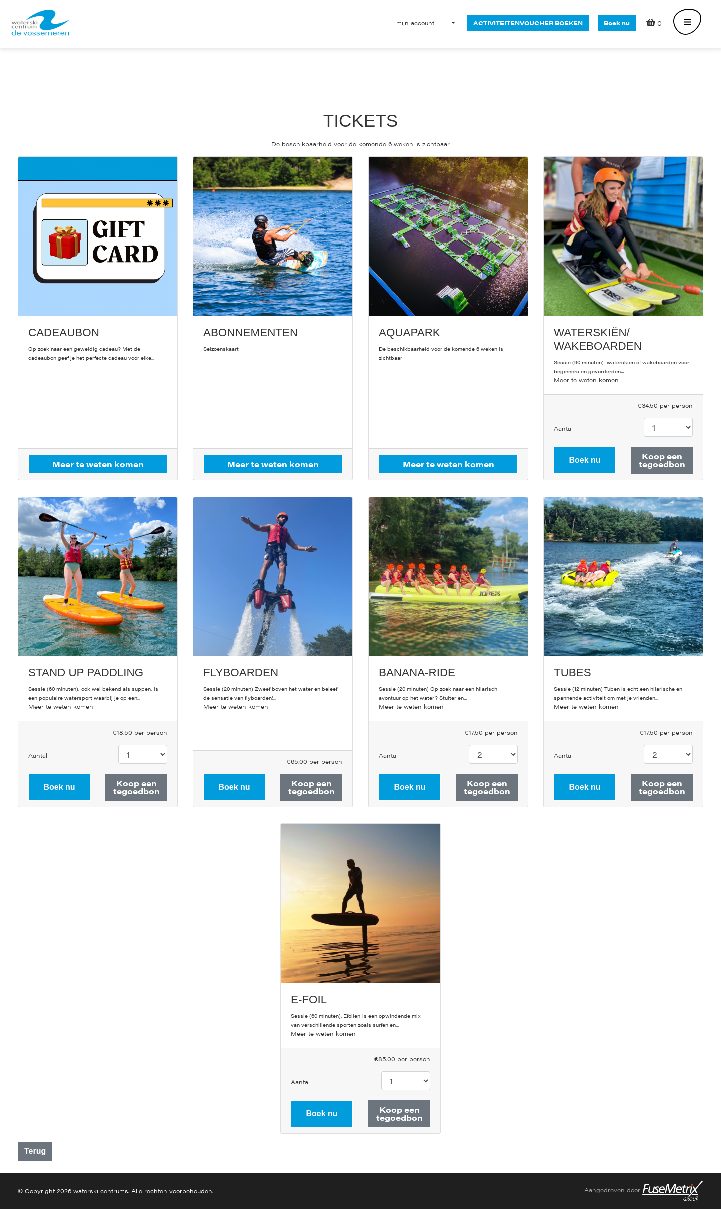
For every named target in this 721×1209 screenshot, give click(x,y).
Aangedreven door (643, 1191)
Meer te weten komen (586, 379)
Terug (35, 1151)
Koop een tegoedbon (662, 460)
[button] (415, 22)
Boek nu (617, 22)
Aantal (563, 428)
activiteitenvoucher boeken (528, 22)
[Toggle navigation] (687, 23)
